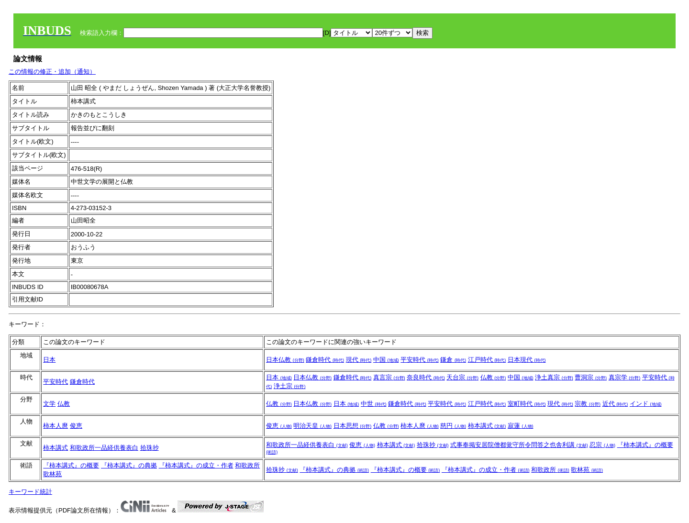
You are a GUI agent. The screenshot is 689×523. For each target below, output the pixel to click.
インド (646, 403)
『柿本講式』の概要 (71, 465)
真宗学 (625, 377)
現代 (359, 359)
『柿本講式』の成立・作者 (196, 465)
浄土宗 (290, 385)
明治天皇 (312, 425)
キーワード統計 (30, 491)
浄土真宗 (554, 377)
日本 (49, 359)
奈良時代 (426, 377)
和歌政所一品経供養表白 (104, 447)
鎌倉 (453, 359)
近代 (615, 403)
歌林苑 (52, 474)
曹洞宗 (591, 377)
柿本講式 (487, 425)
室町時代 (527, 403)
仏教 (493, 377)
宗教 (587, 403)
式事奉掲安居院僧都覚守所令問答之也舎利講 (519, 444)
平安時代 (419, 359)
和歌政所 (247, 465)
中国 (386, 359)
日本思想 (352, 425)
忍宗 (602, 444)
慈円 (453, 425)
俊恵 (76, 425)
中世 (374, 403)
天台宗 (462, 377)
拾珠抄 (149, 447)
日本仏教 (285, 359)
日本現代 (527, 359)
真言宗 (389, 377)
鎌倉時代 (325, 359)
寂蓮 (520, 425)
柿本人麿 (55, 425)
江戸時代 (487, 359)
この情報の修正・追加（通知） (52, 71)
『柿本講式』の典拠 (129, 465)
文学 (49, 403)
